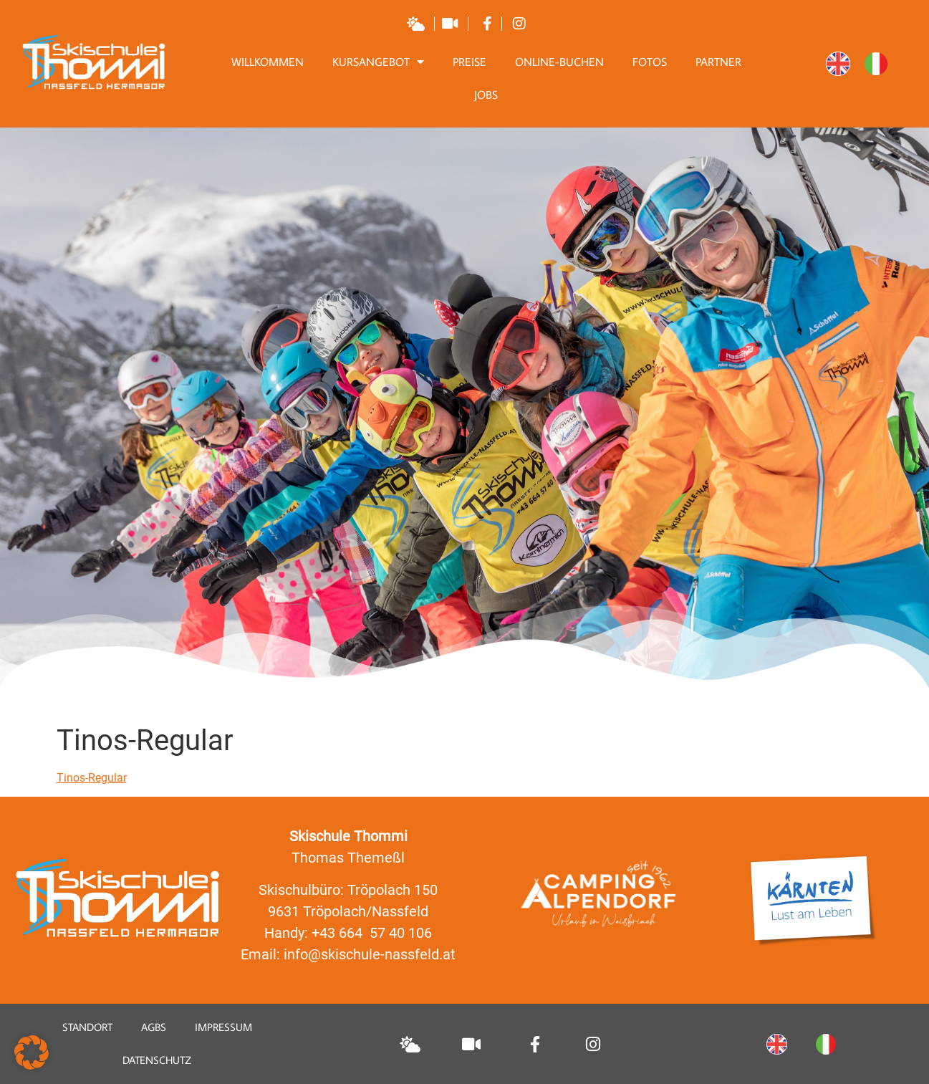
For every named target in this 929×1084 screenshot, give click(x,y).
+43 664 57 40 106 (372, 932)
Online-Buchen (559, 61)
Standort (87, 1027)
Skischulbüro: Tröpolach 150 (348, 889)
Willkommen (267, 61)
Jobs (486, 94)
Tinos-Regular (92, 778)
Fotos (649, 61)
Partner (718, 61)
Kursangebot (378, 62)
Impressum (223, 1027)
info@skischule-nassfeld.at (370, 954)
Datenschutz (156, 1060)
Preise (469, 61)
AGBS (153, 1027)
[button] (31, 1052)
